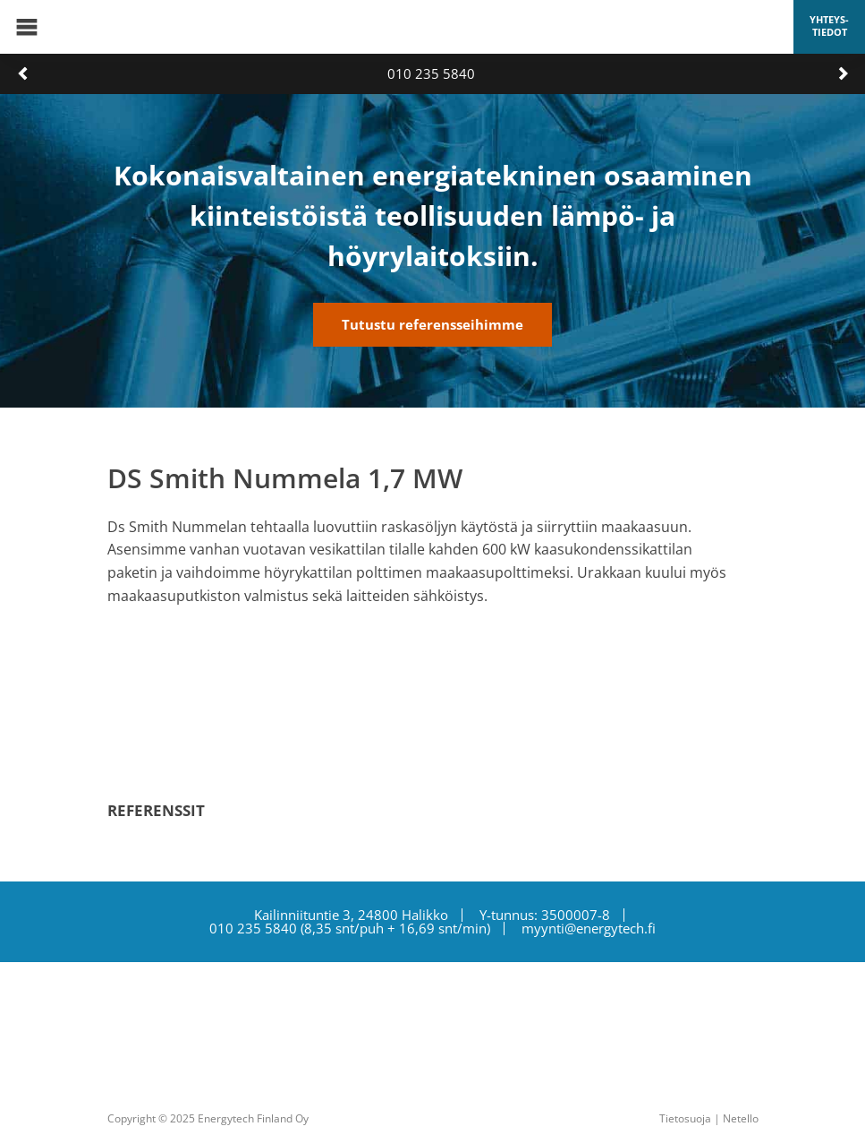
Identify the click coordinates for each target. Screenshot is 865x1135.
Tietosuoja (685, 1118)
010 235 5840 (431, 73)
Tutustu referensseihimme (432, 324)
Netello (741, 1118)
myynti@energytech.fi (589, 928)
